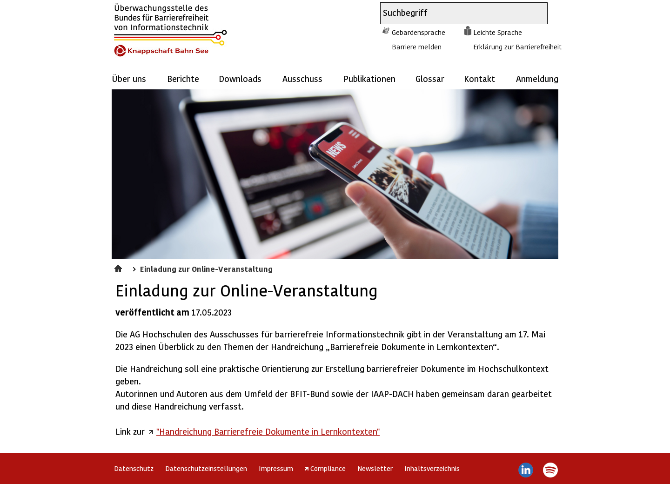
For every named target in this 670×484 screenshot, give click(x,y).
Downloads (240, 78)
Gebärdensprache (418, 32)
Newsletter (375, 468)
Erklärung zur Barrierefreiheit (517, 46)
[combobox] (455, 13)
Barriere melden (417, 46)
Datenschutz (134, 468)
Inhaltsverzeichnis (432, 468)
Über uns (129, 78)
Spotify (550, 470)
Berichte (183, 78)
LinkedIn (526, 470)
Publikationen (369, 78)
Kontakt (479, 78)
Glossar (429, 78)
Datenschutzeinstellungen (206, 468)
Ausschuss (302, 78)
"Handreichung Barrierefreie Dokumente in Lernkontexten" (268, 431)
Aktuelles (119, 267)
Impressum (276, 468)
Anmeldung (537, 78)
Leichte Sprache (497, 32)
